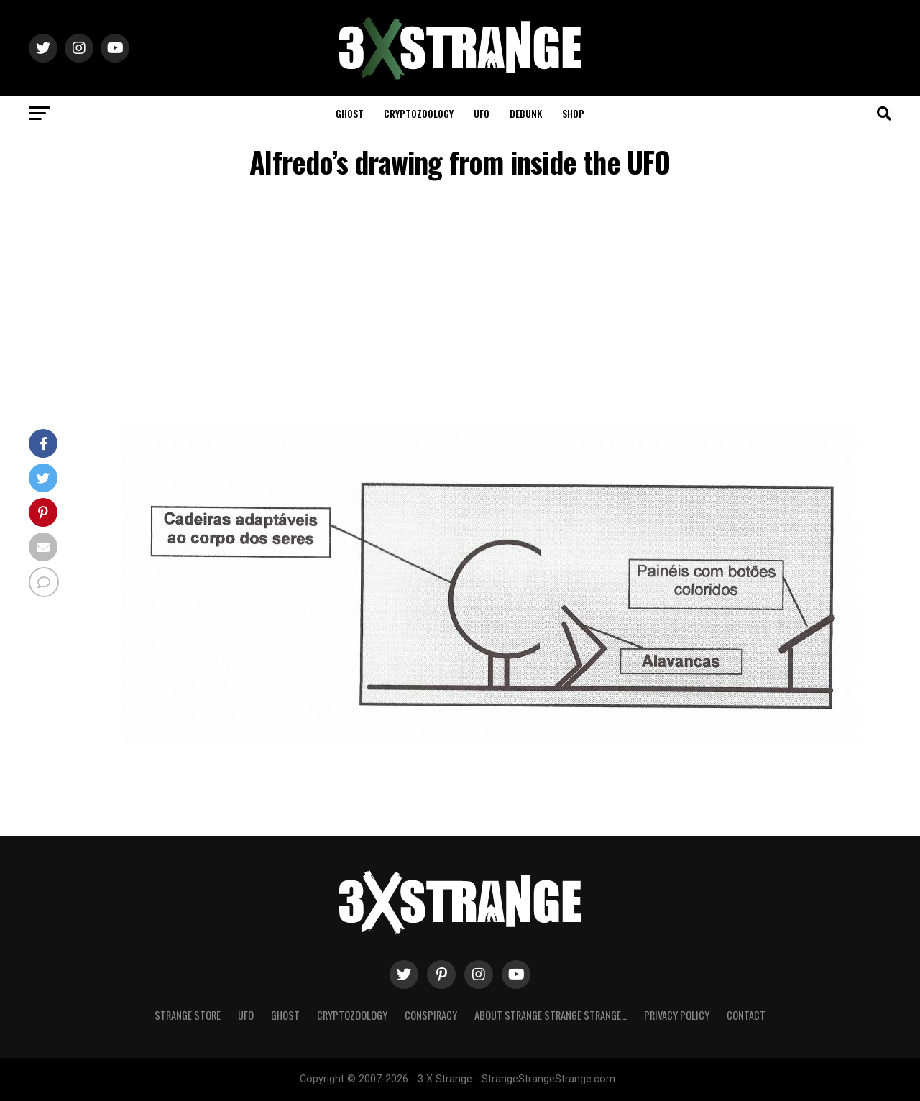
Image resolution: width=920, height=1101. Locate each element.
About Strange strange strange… (550, 1015)
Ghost (350, 113)
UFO (481, 113)
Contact (746, 1015)
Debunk (526, 113)
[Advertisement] (460, 306)
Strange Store (188, 1015)
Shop (573, 113)
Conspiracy (431, 1015)
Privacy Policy (676, 1015)
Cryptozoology (419, 113)
